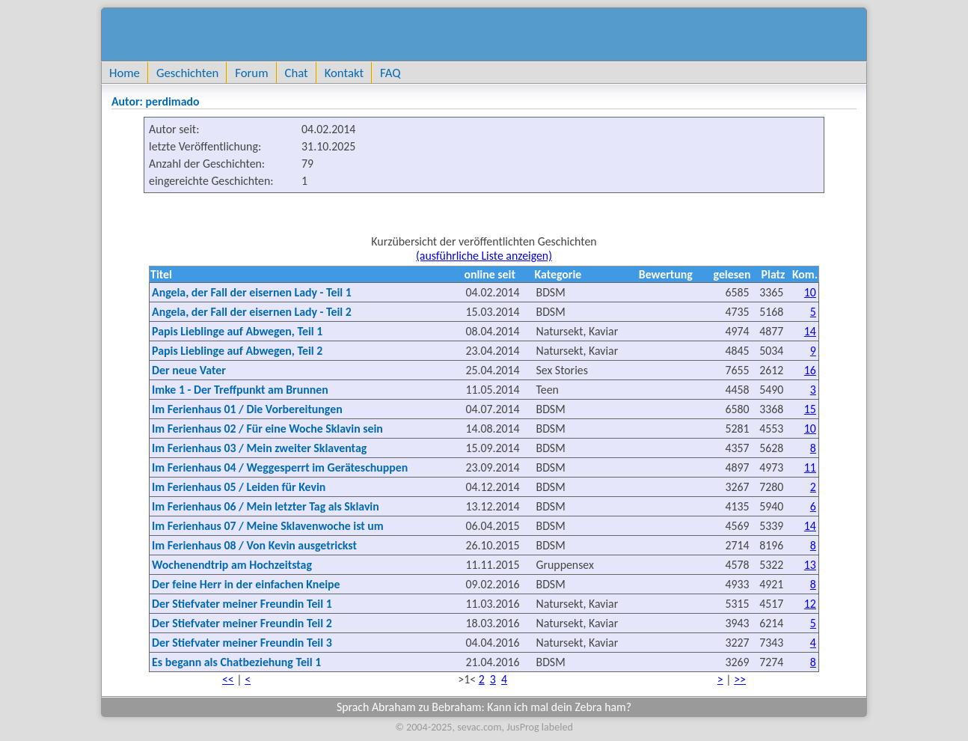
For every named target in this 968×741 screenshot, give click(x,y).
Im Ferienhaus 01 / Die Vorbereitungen (247, 409)
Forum (251, 72)
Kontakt (344, 72)
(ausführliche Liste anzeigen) (484, 255)
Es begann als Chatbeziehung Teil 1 (236, 662)
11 (810, 467)
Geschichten (187, 72)
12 (810, 604)
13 (810, 565)
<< (228, 679)
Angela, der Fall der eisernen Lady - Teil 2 (252, 312)
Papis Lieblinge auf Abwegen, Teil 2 (237, 351)
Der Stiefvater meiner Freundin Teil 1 (242, 604)
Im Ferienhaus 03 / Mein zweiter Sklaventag (259, 448)
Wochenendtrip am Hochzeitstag (232, 565)
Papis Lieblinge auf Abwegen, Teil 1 (237, 331)
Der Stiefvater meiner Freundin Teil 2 (242, 623)
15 (810, 409)
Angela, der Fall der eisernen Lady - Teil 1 (252, 292)
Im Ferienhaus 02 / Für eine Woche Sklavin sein (267, 428)
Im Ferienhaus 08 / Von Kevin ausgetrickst (254, 545)
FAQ (390, 72)
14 (810, 331)
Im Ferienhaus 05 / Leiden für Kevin (238, 487)
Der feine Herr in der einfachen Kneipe (246, 584)
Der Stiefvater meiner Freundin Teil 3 (242, 642)
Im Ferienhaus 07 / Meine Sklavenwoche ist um (268, 526)
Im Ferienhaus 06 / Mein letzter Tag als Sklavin (265, 506)
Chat (296, 72)
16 (810, 370)
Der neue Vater (189, 370)
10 (810, 292)
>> (740, 679)
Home (124, 72)
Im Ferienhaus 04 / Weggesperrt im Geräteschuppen (280, 467)
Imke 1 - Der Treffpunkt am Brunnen (240, 389)
